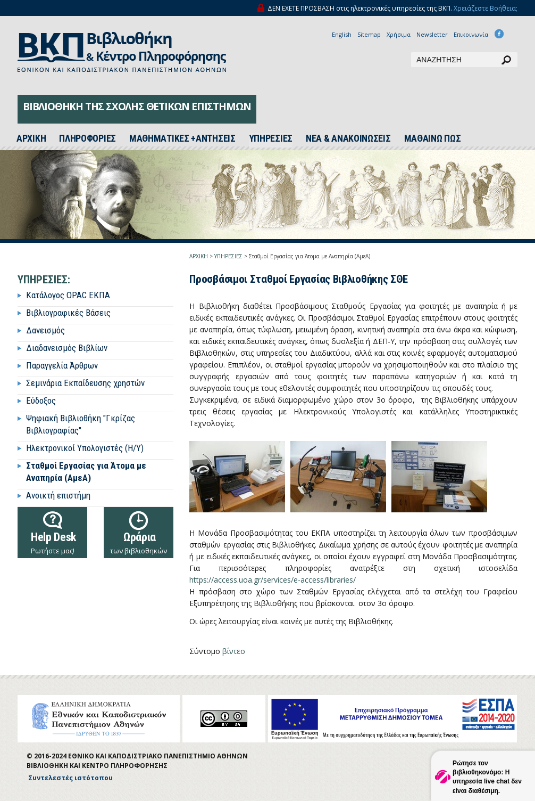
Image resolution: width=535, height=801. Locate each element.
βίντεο (233, 651)
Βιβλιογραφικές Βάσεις (68, 312)
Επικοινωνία (471, 34)
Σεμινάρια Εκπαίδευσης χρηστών (85, 383)
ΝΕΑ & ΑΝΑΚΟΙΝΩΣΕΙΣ (348, 138)
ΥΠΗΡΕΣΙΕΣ (270, 138)
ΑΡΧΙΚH (31, 138)
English (342, 34)
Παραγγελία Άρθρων (62, 365)
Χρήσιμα (399, 34)
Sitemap (369, 34)
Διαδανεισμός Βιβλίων (66, 347)
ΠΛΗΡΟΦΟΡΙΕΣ (87, 138)
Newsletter (432, 34)
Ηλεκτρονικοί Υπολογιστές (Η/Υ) (85, 448)
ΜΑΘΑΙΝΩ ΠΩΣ (432, 138)
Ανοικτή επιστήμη (58, 495)
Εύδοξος (41, 400)
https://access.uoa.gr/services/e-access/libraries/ (272, 580)
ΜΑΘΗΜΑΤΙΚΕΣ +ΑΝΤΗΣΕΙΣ (182, 138)
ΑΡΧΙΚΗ (198, 256)
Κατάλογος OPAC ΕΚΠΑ (68, 295)
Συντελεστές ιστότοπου (70, 777)
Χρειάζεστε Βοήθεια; (485, 8)
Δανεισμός (45, 330)
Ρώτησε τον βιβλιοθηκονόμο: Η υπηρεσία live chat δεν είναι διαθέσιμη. (487, 776)
